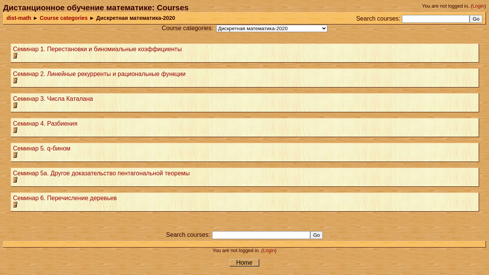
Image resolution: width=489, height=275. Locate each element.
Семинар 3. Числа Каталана (53, 98)
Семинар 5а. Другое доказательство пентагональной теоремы (101, 173)
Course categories (64, 18)
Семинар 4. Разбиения (45, 123)
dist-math (18, 18)
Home (244, 262)
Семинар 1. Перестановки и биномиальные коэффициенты (97, 49)
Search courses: (378, 18)
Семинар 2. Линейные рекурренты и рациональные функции (99, 74)
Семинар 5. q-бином (41, 148)
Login (478, 6)
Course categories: (187, 28)
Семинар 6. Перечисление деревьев (65, 198)
